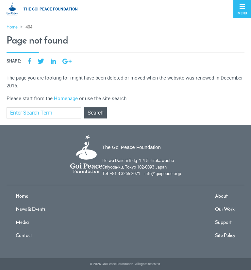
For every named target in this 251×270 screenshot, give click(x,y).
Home (22, 196)
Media (22, 222)
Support (223, 222)
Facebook (29, 61)
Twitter (41, 61)
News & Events (30, 209)
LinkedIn (53, 61)
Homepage (66, 98)
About (221, 196)
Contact (24, 235)
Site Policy (225, 235)
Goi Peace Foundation (117, 264)
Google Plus (67, 61)
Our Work (225, 209)
